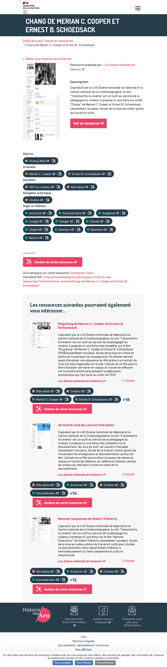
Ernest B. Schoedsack (86, 174)
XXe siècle (77, 187)
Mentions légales (84, 641)
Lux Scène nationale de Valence (79, 381)
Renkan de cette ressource (54, 262)
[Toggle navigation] (138, 8)
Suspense (108, 213)
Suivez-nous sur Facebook (103, 620)
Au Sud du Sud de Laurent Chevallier (86, 425)
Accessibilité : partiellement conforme (83, 645)
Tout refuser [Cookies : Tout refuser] (84, 662)
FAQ (83, 637)
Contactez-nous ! (82, 273)
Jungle (33, 221)
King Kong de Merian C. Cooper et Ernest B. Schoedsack (91, 326)
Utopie (33, 229)
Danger (64, 221)
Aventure (35, 213)
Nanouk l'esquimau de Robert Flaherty (87, 519)
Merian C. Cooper (40, 174)
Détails (130, 380)
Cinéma (34, 200)
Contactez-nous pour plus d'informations (132, 622)
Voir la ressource (86, 123)
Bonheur (64, 229)
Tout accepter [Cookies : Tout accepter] (62, 662)
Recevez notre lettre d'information (74, 620)
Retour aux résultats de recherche (48, 59)
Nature (33, 238)
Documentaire (72, 213)
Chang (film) (37, 161)
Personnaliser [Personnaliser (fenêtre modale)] (105, 662)
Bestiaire (97, 229)
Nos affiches (83, 649)
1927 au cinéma (39, 187)
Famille (94, 221)
